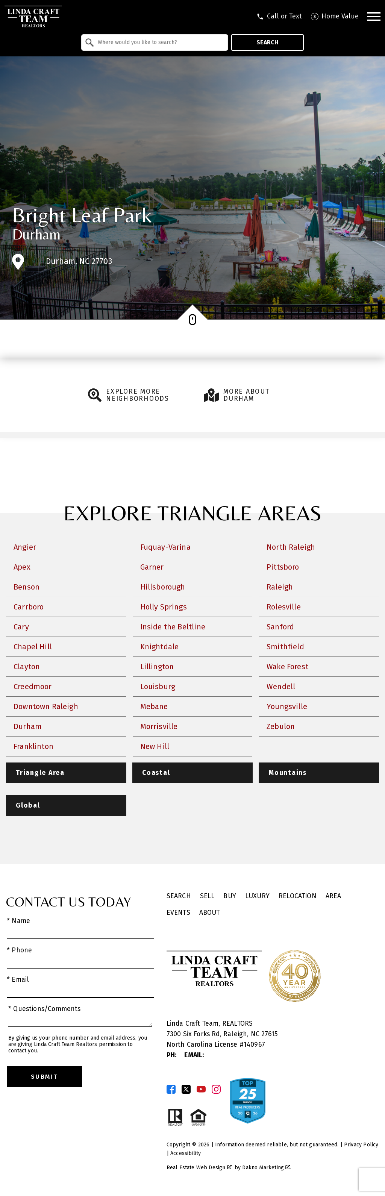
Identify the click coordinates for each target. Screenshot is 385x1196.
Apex (22, 566)
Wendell (281, 686)
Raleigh (280, 586)
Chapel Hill (33, 646)
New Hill (154, 746)
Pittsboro (283, 566)
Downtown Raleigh (46, 706)
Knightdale (159, 646)
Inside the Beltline (172, 626)
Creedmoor (33, 686)
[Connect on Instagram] (216, 1089)
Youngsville (287, 706)
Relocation (298, 896)
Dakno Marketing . (266, 1167)
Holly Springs (163, 606)
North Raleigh (291, 547)
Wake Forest (287, 666)
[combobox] (154, 42)
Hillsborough (162, 586)
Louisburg (158, 686)
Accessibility (185, 1153)
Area (333, 896)
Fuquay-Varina (165, 547)
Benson (26, 586)
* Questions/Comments (44, 1009)
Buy (229, 896)
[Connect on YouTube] (201, 1089)
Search (267, 42)
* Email (18, 980)
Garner (152, 566)
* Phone (19, 950)
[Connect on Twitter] (186, 1089)
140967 (254, 1045)
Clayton (27, 666)
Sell (207, 896)
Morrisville (159, 726)
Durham (36, 234)
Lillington (157, 666)
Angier (25, 547)
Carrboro (29, 606)
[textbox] (159, 42)
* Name (18, 921)
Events (178, 913)
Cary (21, 626)
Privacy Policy (361, 1144)
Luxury (257, 896)
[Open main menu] (374, 17)
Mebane (154, 706)
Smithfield (285, 646)
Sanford (280, 626)
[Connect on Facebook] (171, 1089)
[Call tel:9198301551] (279, 16)
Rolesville (284, 606)
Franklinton (33, 746)
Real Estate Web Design (199, 1167)
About (209, 913)
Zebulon (281, 726)
